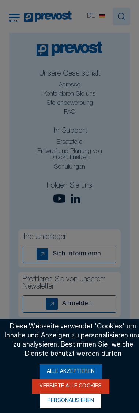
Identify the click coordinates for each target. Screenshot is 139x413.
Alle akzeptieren (71, 371)
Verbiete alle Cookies (71, 386)
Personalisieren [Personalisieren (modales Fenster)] (71, 401)
